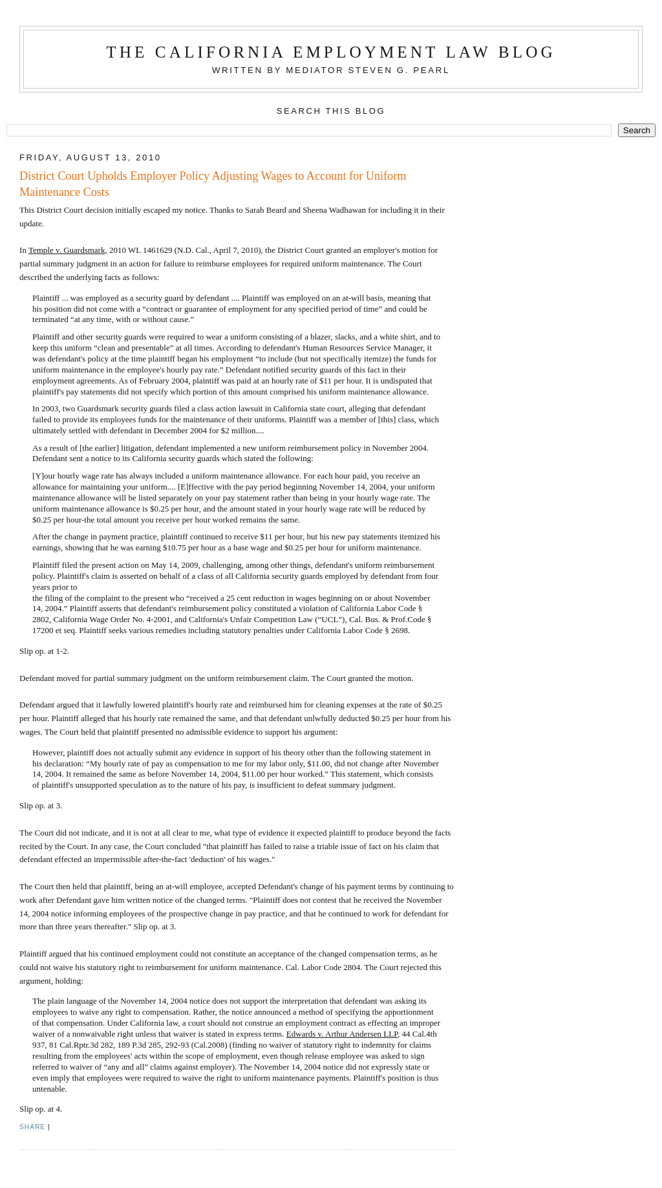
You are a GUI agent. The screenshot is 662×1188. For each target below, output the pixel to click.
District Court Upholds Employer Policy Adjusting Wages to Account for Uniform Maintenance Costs (212, 184)
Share (32, 1126)
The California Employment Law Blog (330, 52)
